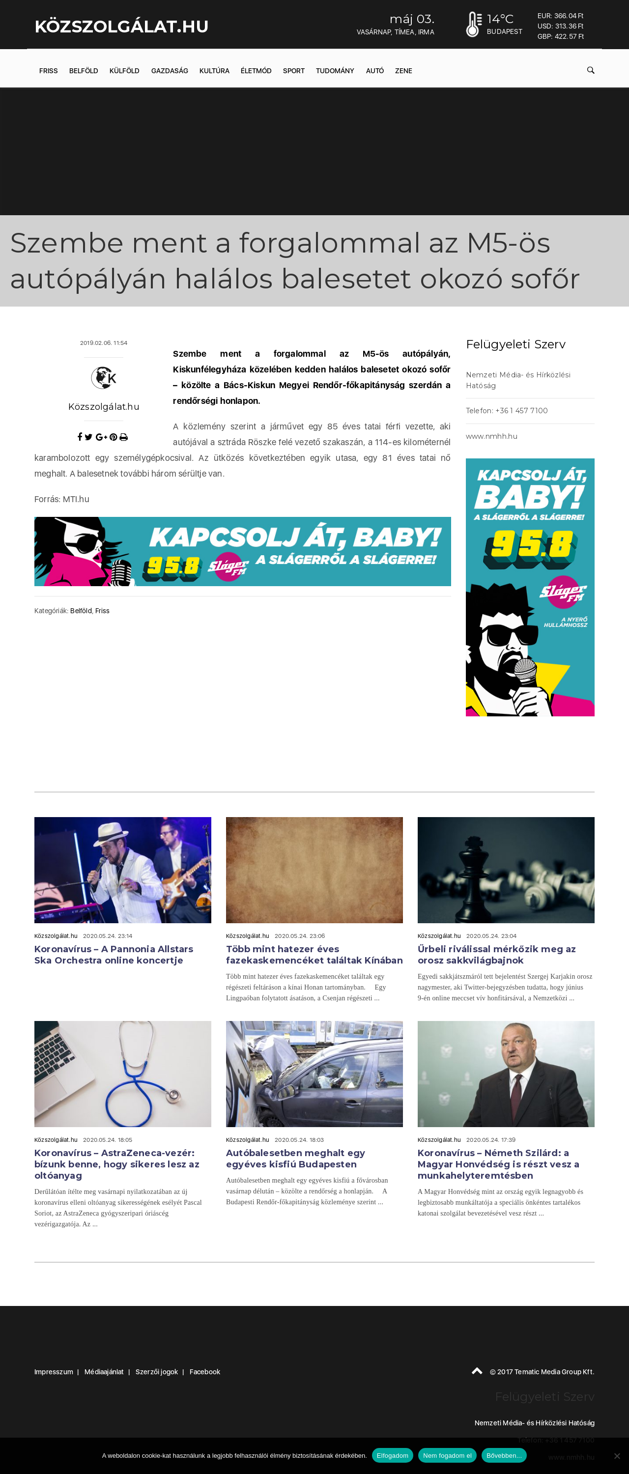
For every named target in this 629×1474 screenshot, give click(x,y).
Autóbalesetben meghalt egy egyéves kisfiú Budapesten (295, 1159)
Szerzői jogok (157, 1372)
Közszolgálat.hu (104, 406)
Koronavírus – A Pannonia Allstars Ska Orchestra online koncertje (114, 955)
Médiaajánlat (104, 1372)
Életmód (256, 71)
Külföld (125, 71)
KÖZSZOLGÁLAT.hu (121, 26)
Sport (294, 71)
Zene (403, 71)
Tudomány (335, 71)
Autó (375, 71)
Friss (48, 71)
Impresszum (53, 1372)
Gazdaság (169, 71)
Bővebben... (504, 1455)
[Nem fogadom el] (617, 1456)
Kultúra (214, 71)
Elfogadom (392, 1455)
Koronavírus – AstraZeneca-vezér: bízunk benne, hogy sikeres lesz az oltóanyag (117, 1164)
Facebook (205, 1372)
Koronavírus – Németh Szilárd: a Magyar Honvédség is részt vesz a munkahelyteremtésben (498, 1164)
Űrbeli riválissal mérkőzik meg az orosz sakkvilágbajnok (497, 955)
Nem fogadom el (447, 1455)
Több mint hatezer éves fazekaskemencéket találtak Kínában (314, 955)
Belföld (83, 71)
